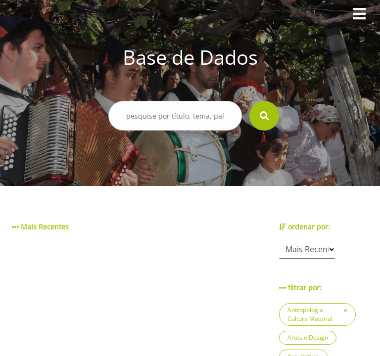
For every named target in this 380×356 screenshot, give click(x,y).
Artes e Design (307, 337)
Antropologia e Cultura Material (317, 314)
